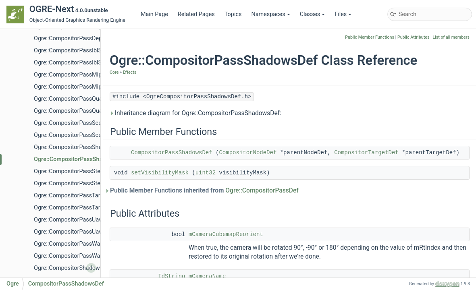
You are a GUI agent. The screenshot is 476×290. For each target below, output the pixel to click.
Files (343, 14)
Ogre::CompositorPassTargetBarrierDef (84, 207)
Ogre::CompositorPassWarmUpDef (78, 256)
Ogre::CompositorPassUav (68, 219)
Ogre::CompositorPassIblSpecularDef (82, 62)
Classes (312, 14)
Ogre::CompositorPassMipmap (73, 74)
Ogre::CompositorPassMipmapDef (78, 86)
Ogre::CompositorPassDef (262, 190)
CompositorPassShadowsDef (171, 152)
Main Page (154, 14)
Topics (233, 14)
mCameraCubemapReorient (226, 234)
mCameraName (207, 276)
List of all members (451, 37)
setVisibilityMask (160, 173)
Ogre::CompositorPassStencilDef (76, 183)
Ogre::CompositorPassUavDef (72, 231)
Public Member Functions (369, 37)
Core (114, 72)
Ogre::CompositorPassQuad (70, 98)
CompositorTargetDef (366, 152)
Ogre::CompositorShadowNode (74, 268)
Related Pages (196, 14)
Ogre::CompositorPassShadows (75, 147)
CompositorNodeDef (247, 152)
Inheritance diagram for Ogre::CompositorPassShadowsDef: (195, 113)
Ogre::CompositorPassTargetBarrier (79, 195)
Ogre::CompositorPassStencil (71, 171)
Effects (130, 72)
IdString (171, 276)
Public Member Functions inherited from (204, 190)
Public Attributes (413, 37)
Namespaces (270, 14)
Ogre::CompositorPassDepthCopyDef (81, 38)
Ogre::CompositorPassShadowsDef (79, 159)
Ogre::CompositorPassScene (71, 123)
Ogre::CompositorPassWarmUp (74, 243)
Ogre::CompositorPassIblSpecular (77, 50)
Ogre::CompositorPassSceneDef (75, 135)
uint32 (205, 173)
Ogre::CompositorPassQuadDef (74, 111)
